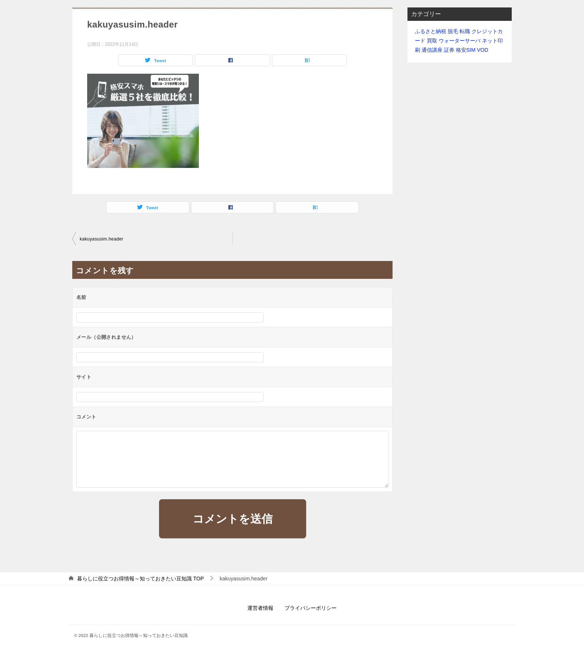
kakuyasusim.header (101, 239)
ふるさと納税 (430, 31)
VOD (482, 50)
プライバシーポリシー (311, 608)
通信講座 (432, 50)
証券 (449, 50)
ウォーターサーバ (459, 41)
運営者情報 (260, 608)
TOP (140, 579)
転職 (465, 31)
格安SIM (466, 50)
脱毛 (453, 31)
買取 (432, 41)
